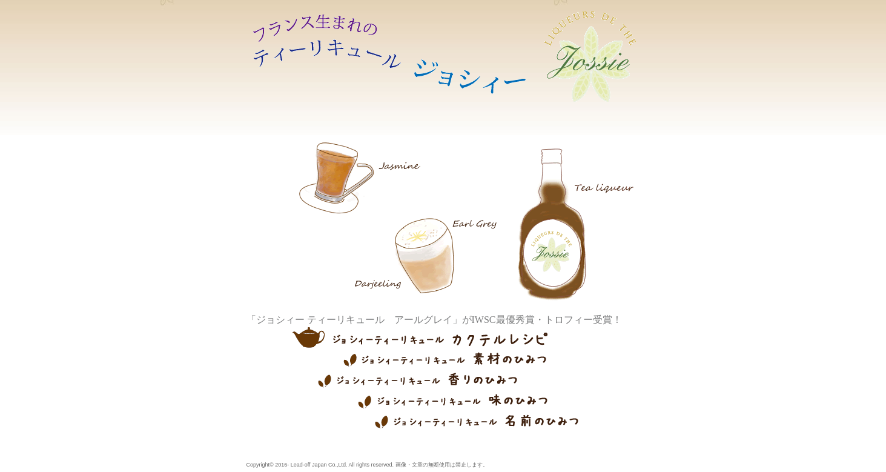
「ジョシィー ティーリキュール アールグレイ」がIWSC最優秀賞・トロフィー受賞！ (434, 319)
